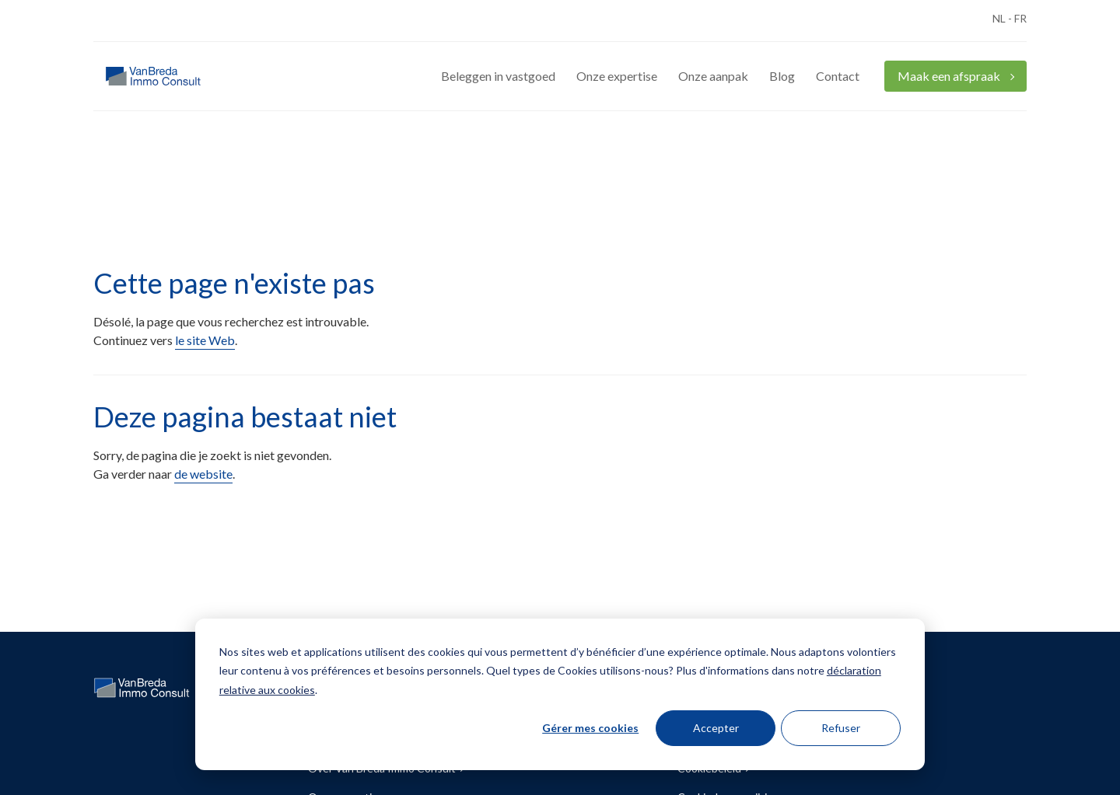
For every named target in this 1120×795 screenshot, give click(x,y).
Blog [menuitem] (782, 75)
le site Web (205, 340)
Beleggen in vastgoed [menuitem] (498, 75)
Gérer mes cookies (590, 727)
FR (1020, 18)
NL (999, 18)
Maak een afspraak (950, 75)
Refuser (840, 727)
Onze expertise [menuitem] (616, 75)
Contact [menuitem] (837, 75)
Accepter (716, 727)
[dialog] (560, 694)
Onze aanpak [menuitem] (713, 75)
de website (203, 473)
